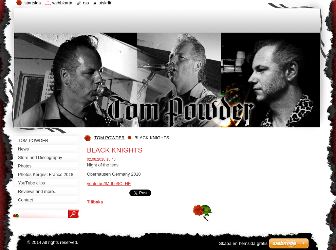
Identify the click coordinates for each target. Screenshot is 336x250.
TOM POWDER (109, 137)
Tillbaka (95, 201)
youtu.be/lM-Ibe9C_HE (109, 183)
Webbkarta (62, 2)
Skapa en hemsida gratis (243, 243)
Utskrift (104, 2)
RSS (86, 2)
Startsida (32, 2)
